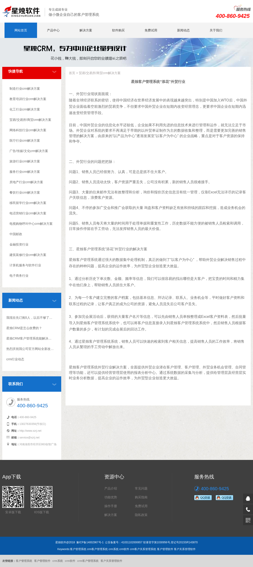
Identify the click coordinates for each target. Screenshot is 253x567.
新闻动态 (183, 30)
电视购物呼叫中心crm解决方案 (31, 223)
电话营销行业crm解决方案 (27, 213)
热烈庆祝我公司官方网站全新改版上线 (30, 349)
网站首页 (20, 30)
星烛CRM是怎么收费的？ (24, 328)
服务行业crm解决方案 (24, 171)
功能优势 (110, 497)
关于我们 (216, 30)
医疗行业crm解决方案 (24, 140)
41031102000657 (131, 542)
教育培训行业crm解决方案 (27, 99)
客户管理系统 (24, 560)
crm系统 (57, 560)
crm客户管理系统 (87, 560)
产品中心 (53, 30)
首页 (72, 73)
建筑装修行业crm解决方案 (27, 255)
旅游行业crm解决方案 (24, 161)
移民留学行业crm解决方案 (27, 203)
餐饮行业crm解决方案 (24, 192)
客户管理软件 (42, 560)
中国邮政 (15, 234)
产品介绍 (110, 488)
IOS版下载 (41, 512)
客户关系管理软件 (111, 560)
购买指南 (141, 497)
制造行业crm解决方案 (24, 88)
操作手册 (110, 506)
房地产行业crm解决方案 (26, 182)
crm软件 (70, 560)
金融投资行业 (18, 244)
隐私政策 (141, 515)
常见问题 (141, 488)
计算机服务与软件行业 (25, 265)
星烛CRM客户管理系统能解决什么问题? (30, 338)
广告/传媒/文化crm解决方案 (28, 151)
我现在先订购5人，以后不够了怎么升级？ (30, 317)
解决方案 (86, 30)
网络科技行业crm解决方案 (27, 130)
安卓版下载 (13, 512)
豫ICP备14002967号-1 (89, 542)
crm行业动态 (15, 359)
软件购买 (118, 30)
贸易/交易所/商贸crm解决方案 (30, 120)
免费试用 (151, 30)
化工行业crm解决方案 (24, 109)
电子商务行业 (18, 275)
